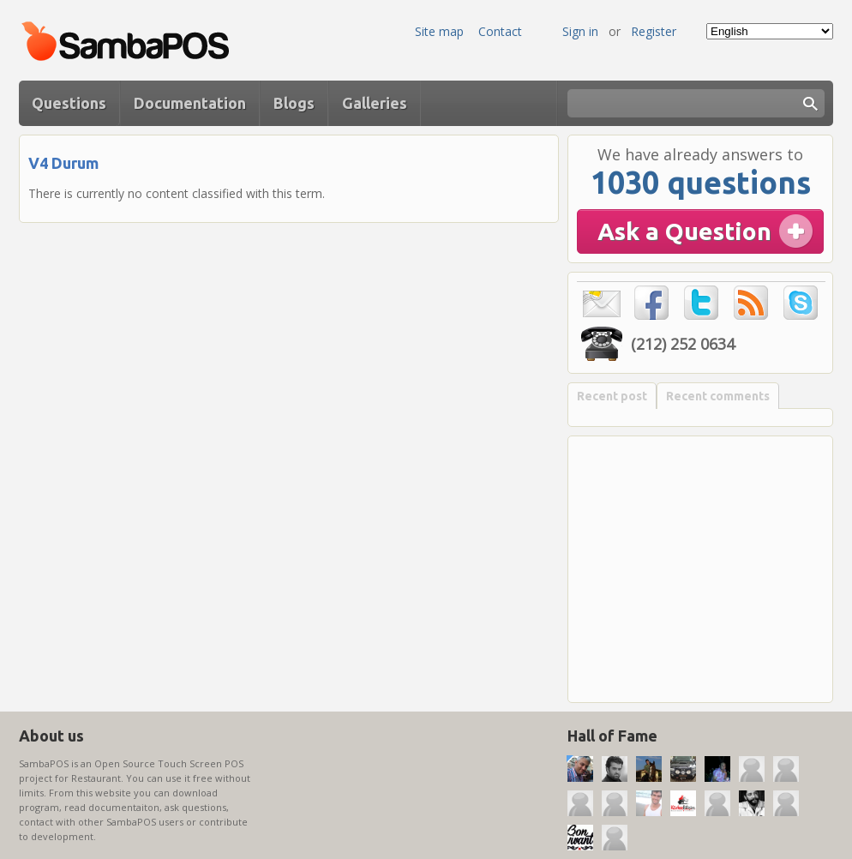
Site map (439, 31)
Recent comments (718, 396)
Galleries (374, 102)
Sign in (580, 31)
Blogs (294, 102)
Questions (69, 102)
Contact (500, 31)
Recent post (612, 396)
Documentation (190, 102)
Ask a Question (684, 231)
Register (653, 31)
